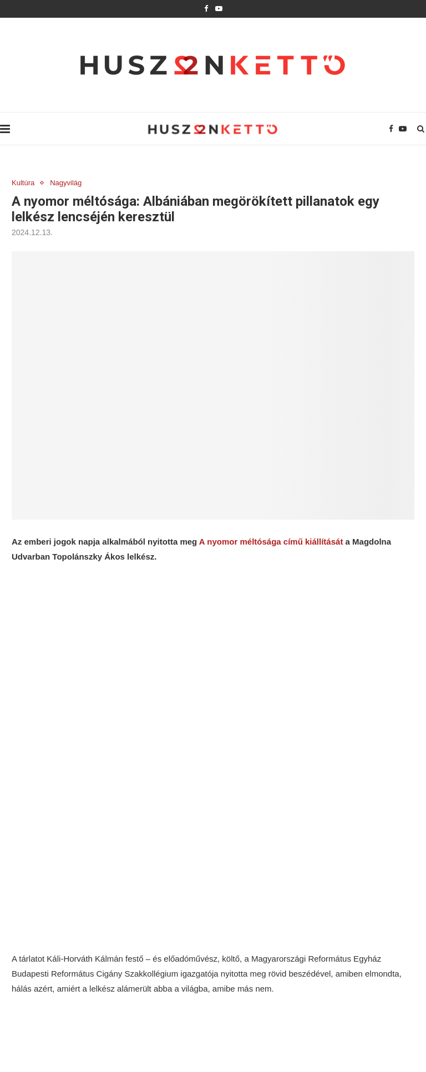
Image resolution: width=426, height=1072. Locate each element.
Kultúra (23, 183)
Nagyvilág (66, 183)
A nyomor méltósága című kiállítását (271, 541)
